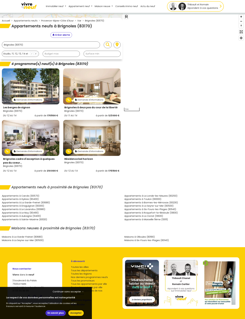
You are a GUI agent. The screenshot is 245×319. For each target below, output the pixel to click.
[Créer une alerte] (61, 35)
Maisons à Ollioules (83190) (139, 236)
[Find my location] (241, 38)
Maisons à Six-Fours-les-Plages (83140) (146, 240)
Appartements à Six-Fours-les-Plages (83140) (150, 209)
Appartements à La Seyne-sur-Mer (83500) (149, 205)
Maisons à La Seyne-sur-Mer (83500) (23, 240)
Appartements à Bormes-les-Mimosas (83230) (151, 202)
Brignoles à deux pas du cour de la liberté (91, 107)
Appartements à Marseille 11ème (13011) (146, 219)
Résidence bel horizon (78, 159)
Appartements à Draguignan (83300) (23, 205)
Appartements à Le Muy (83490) (20, 212)
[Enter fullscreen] (241, 32)
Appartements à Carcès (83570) (20, 195)
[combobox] (20, 54)
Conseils (126, 6)
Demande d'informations (28, 99)
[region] (183, 63)
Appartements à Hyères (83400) (20, 199)
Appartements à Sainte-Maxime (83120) (24, 219)
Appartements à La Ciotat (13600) (143, 216)
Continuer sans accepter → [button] (68, 291)
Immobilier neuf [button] (55, 6)
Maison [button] (103, 6)
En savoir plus (56, 312)
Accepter (76, 312)
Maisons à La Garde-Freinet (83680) (22, 236)
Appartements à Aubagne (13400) (21, 216)
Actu (147, 6)
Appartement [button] (79, 6)
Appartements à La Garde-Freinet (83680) (26, 202)
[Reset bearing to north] (241, 25)
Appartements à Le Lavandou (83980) (23, 209)
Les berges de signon (16, 107)
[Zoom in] (241, 16)
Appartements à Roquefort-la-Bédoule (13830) (151, 212)
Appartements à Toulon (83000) (142, 199)
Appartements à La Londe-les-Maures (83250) (151, 195)
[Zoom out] (241, 21)
